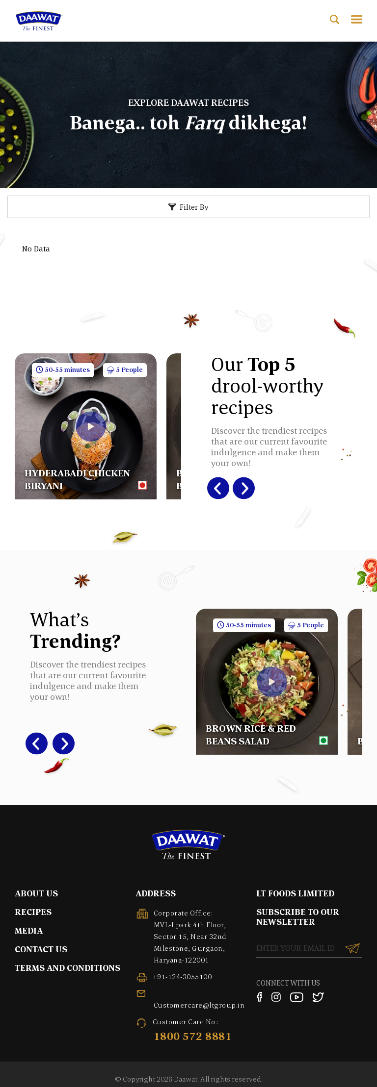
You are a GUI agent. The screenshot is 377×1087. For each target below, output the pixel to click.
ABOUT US (36, 893)
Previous (213, 488)
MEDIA (29, 930)
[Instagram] (276, 997)
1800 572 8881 (193, 1036)
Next (239, 488)
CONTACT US (41, 949)
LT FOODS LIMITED (295, 893)
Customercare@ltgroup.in (199, 1005)
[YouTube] (296, 997)
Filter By (194, 207)
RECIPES (33, 911)
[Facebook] (259, 997)
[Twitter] (318, 997)
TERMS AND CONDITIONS (67, 967)
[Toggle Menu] (356, 19)
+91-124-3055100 (182, 976)
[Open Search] (334, 19)
